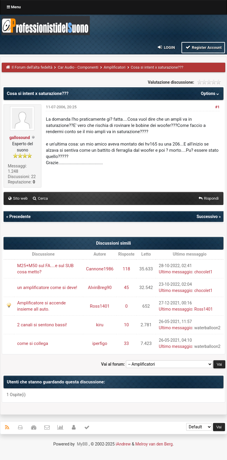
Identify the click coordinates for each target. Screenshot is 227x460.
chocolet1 (203, 271)
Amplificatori (115, 67)
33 (126, 343)
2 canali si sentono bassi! (42, 324)
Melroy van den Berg (154, 444)
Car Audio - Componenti (78, 67)
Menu (14, 7)
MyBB (82, 444)
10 (126, 324)
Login (166, 47)
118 (126, 269)
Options (210, 93)
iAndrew (123, 444)
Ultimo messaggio (175, 271)
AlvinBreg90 (99, 287)
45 (126, 287)
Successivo (207, 216)
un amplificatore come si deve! (47, 287)
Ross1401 (100, 306)
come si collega (32, 343)
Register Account (203, 47)
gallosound (19, 137)
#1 (217, 107)
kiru (99, 324)
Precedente (19, 216)
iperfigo (99, 343)
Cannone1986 (100, 269)
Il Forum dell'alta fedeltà (32, 67)
